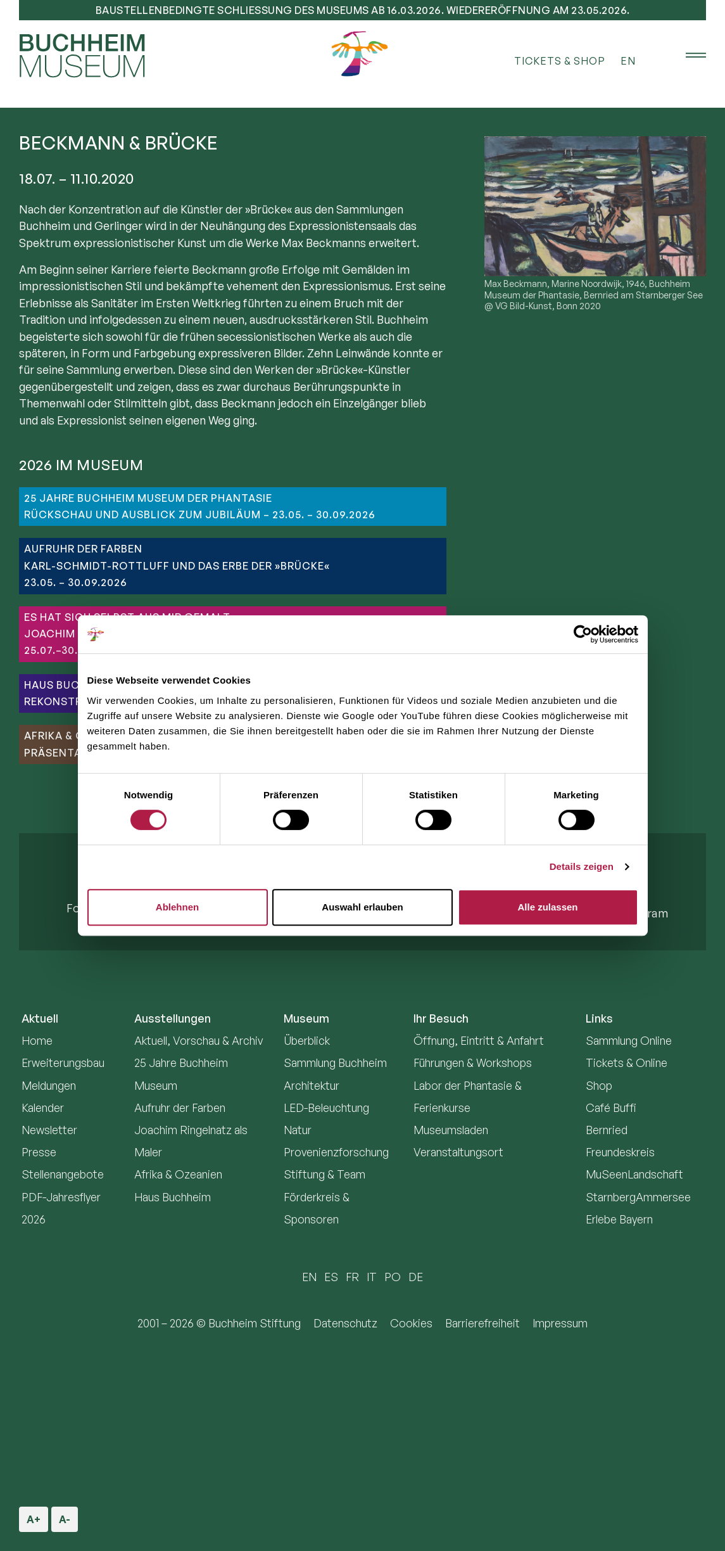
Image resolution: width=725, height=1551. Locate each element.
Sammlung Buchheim (335, 1062)
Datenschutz (345, 1323)
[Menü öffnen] (687, 56)
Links (599, 1018)
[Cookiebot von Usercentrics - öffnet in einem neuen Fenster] (582, 634)
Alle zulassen (547, 907)
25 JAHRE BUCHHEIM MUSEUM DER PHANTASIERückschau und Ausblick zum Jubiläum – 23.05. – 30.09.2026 (199, 506)
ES (331, 1277)
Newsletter (49, 1130)
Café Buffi (611, 1107)
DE (415, 1277)
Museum (306, 1018)
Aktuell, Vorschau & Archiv (198, 1040)
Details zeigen (582, 866)
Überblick (307, 1040)
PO (392, 1277)
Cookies (411, 1323)
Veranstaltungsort (458, 1152)
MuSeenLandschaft (634, 1174)
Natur (298, 1130)
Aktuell (40, 1018)
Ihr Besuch (441, 1018)
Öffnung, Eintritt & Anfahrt (478, 1040)
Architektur (311, 1085)
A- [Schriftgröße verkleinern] (63, 1516)
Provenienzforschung (336, 1152)
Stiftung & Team (324, 1174)
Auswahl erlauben (362, 907)
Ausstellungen (172, 1018)
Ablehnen (177, 907)
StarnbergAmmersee (638, 1197)
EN (628, 60)
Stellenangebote (63, 1174)
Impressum (560, 1323)
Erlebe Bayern (619, 1219)
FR (352, 1277)
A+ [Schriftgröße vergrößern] (34, 1516)
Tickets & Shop (559, 60)
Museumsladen (450, 1130)
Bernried (606, 1130)
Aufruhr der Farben (179, 1107)
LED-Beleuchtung (326, 1107)
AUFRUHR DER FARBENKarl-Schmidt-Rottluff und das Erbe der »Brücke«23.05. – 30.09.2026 (177, 565)
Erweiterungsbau (63, 1062)
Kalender (43, 1107)
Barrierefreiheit (482, 1323)
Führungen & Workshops (472, 1062)
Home (37, 1040)
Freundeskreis (620, 1152)
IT (372, 1277)
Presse (39, 1152)
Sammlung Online (629, 1040)
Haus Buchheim (172, 1197)
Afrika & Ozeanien (178, 1174)
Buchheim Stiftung (254, 1323)
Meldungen (49, 1085)
